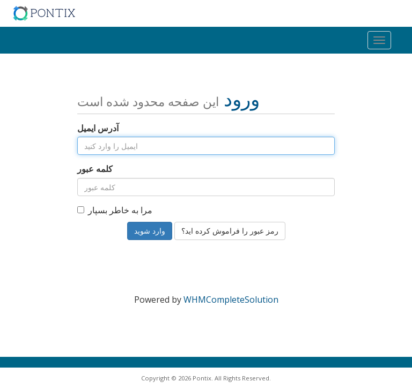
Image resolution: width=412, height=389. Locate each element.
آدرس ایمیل (98, 128)
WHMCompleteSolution (230, 299)
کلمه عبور (95, 169)
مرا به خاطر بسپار (114, 210)
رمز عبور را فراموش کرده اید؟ (229, 231)
